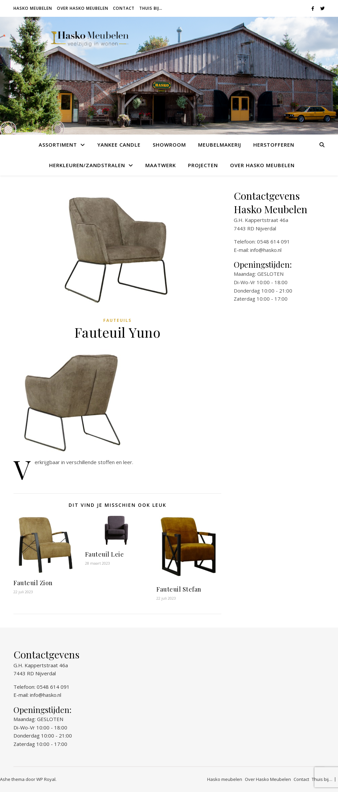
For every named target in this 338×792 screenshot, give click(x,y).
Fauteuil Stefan (178, 589)
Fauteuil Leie (104, 554)
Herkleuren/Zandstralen (87, 165)
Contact (124, 8)
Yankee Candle (119, 144)
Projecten (203, 165)
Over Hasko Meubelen (82, 8)
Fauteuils (117, 320)
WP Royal (45, 779)
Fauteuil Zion (33, 583)
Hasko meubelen (32, 8)
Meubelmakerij (219, 144)
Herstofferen (273, 144)
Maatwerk (160, 165)
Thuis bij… (150, 8)
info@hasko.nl (265, 250)
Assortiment (58, 144)
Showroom (169, 144)
